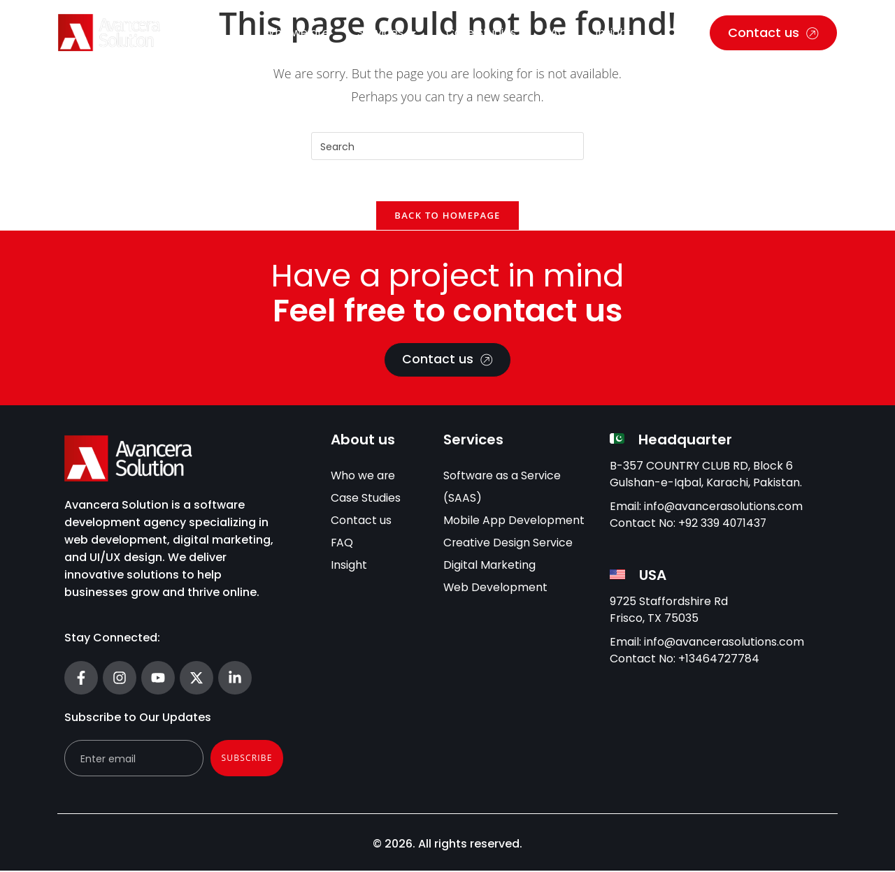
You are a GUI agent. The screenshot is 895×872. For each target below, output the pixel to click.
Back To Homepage (447, 216)
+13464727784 (718, 661)
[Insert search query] (447, 146)
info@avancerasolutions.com (724, 508)
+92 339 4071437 (723, 525)
